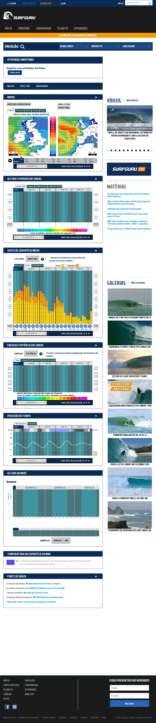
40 (96, 293)
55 (96, 282)
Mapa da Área (42, 86)
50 (96, 285)
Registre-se (29, 3)
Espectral (25, 86)
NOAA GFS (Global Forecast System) (46, 588)
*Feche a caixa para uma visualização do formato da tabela (72, 354)
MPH (40, 265)
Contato (84, 717)
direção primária (9, 224)
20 (96, 308)
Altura (11, 110)
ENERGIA (18, 353)
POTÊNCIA (31, 353)
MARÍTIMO (32, 259)
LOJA (63, 3)
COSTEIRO (19, 259)
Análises (29, 694)
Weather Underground (52, 597)
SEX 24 (64, 427)
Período (19, 110)
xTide (45, 592)
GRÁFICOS (45, 540)
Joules (9, 390)
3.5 (10, 196)
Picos (6, 699)
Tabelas (10, 86)
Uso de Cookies (49, 717)
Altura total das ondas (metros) (31, 114)
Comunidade (43, 28)
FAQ (104, 717)
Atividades (81, 28)
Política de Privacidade (29, 717)
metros (9, 217)
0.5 (10, 218)
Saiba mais (15, 72)
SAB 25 (80, 427)
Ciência (7, 694)
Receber (129, 703)
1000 (10, 388)
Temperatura (20, 424)
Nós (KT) (19, 265)
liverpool (11, 482)
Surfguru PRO (11, 685)
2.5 (10, 203)
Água (43, 110)
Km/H (27, 265)
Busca (120, 3)
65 (96, 274)
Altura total (21, 186)
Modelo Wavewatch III (37, 583)
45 (96, 289)
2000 (10, 384)
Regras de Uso (9, 717)
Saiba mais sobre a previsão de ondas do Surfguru (31, 601)
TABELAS (57, 540)
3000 (10, 381)
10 (96, 316)
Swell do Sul (40, 186)
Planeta (62, 28)
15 (96, 312)
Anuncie (62, 717)
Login (11, 3)
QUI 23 (47, 427)
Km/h (96, 314)
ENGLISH (95, 717)
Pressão (32, 423)
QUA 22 (32, 427)
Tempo (35, 110)
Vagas (30, 186)
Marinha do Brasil (32, 592)
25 (96, 304)
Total (17, 360)
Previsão (24, 28)
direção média (96, 326)
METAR (36, 597)
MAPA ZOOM (64, 104)
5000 (10, 373)
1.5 (10, 211)
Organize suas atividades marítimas (26, 68)
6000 (10, 369)
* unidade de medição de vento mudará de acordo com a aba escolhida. (67, 259)
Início (8, 28)
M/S (34, 265)
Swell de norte (55, 186)
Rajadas (71, 265)
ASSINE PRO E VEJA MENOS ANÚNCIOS (78, 35)
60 (96, 278)
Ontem (15, 427)
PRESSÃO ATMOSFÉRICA (18, 104)
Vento (27, 110)
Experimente (31, 699)
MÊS (67, 540)
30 (96, 301)
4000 (10, 377)
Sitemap (73, 717)
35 (96, 297)
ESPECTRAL (63, 107)
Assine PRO (46, 3)
